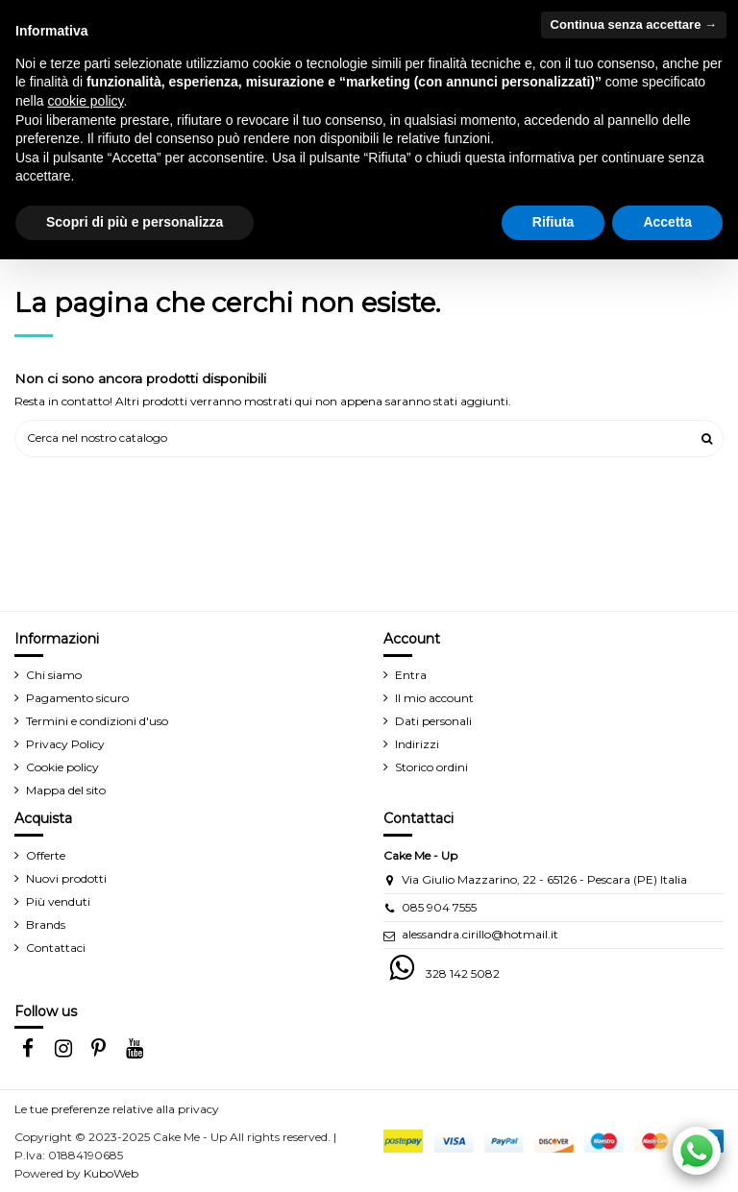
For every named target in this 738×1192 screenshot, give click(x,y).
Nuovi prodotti (66, 878)
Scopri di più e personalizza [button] (134, 222)
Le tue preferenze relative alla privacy (116, 1109)
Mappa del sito (66, 790)
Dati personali (433, 721)
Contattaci (56, 947)
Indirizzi (417, 744)
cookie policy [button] (85, 101)
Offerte (45, 855)
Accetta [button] (667, 222)
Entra (411, 675)
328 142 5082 (463, 973)
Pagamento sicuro (77, 698)
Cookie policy (62, 767)
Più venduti (58, 901)
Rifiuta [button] (553, 222)
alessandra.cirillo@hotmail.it (480, 934)
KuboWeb (111, 1173)
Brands (45, 924)
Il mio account (434, 698)
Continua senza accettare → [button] (634, 24)
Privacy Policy (65, 744)
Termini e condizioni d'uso (97, 721)
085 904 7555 (439, 907)
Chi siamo (54, 675)
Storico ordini (431, 767)
